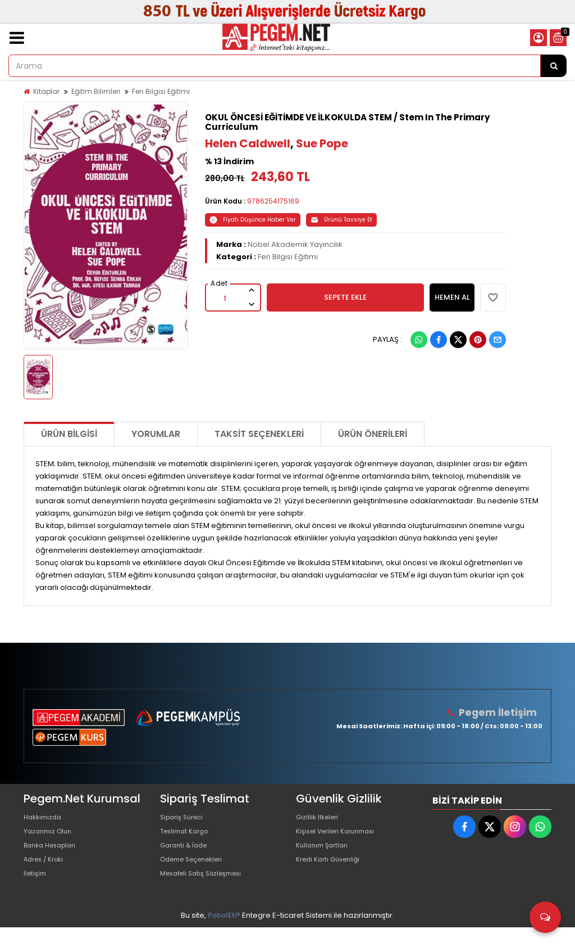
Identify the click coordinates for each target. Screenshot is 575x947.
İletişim (36, 891)
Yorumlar (155, 433)
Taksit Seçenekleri (259, 433)
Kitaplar (46, 91)
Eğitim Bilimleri (95, 91)
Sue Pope (322, 143)
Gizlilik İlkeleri (319, 819)
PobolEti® (224, 935)
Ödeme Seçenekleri (197, 873)
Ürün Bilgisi (69, 433)
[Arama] (554, 66)
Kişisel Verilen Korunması (341, 837)
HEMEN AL (452, 297)
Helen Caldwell (247, 143)
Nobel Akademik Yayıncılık (295, 244)
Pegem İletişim (501, 712)
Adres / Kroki (47, 873)
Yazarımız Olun (50, 837)
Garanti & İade (186, 855)
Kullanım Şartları (325, 855)
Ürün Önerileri (372, 433)
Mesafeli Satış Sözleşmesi (207, 891)
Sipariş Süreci (184, 819)
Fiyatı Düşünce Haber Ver (252, 219)
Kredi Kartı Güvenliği (332, 873)
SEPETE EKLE (345, 297)
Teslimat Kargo (187, 837)
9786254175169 (273, 201)
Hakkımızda (45, 819)
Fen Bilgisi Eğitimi (161, 91)
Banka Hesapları (54, 855)
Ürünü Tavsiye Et (341, 219)
